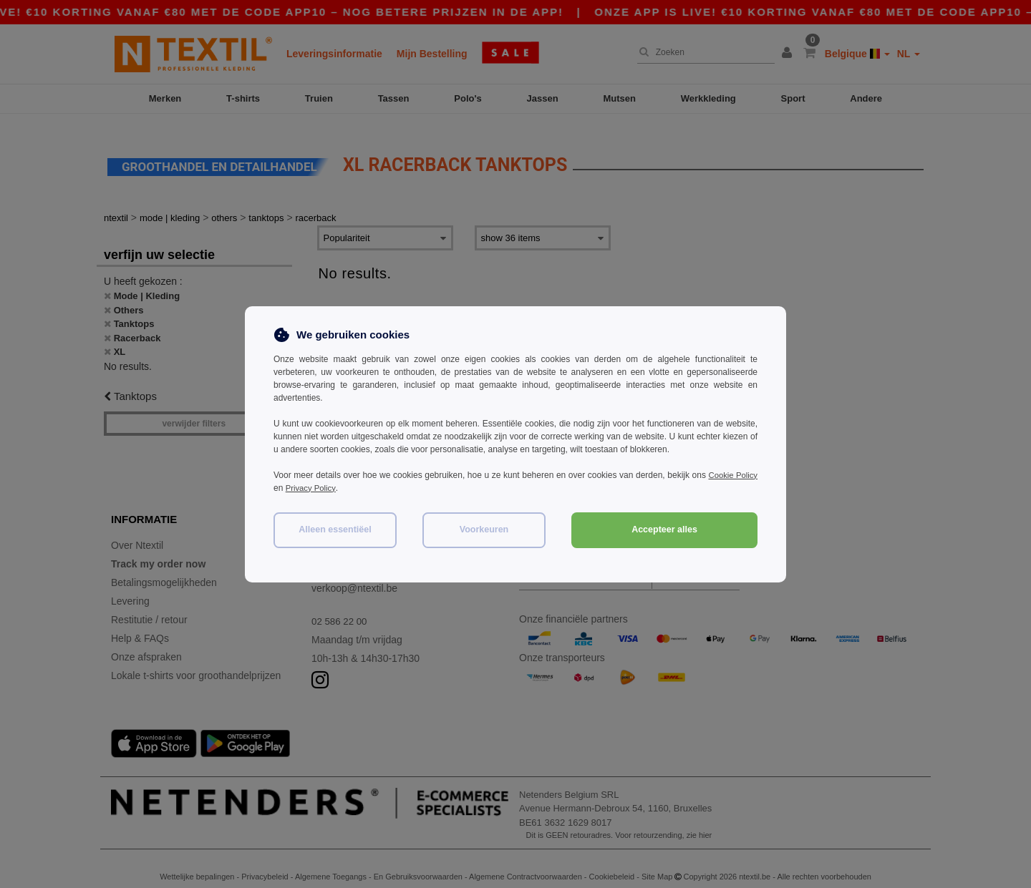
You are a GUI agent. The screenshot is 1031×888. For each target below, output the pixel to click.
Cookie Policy (731, 475)
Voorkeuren (484, 529)
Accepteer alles (664, 529)
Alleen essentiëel (335, 529)
